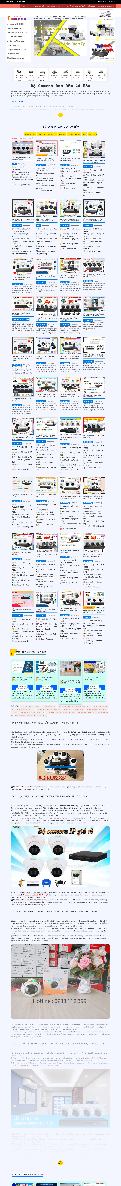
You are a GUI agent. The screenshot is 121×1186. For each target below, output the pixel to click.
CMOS (95, 134)
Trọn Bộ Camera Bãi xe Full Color (46, 555)
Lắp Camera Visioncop (15, 41)
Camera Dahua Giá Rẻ (15, 28)
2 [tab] (60, 53)
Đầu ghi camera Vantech (16, 58)
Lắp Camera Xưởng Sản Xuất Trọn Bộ (21, 314)
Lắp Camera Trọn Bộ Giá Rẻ (22, 138)
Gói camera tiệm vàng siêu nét (22, 610)
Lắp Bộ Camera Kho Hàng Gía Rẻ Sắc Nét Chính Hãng (93, 356)
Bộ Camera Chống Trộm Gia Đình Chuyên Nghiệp (70, 497)
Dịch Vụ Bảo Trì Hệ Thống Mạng (45, 679)
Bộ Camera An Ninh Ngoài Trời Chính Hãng (70, 159)
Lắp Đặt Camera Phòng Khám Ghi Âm (68, 319)
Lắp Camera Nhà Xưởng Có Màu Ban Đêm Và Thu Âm (93, 315)
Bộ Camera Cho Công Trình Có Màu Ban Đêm (94, 275)
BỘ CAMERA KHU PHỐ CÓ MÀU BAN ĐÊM (94, 436)
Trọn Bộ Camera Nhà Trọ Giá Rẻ (45, 277)
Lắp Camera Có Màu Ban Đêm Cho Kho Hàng (69, 276)
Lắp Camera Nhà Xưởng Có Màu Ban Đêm (22, 438)
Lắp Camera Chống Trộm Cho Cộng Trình (21, 279)
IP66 (34, 134)
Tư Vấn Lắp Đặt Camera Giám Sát (75, 6)
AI (44, 134)
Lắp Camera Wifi (26, 6)
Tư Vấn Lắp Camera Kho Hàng (93, 679)
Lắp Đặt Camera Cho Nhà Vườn (21, 400)
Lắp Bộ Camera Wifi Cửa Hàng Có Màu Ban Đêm (92, 220)
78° (56, 134)
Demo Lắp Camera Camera (106, 6)
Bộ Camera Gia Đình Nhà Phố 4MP (21, 553)
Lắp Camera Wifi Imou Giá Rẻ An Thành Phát (70, 682)
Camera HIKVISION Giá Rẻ (17, 32)
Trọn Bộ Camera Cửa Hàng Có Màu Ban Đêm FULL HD (93, 612)
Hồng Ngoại (62, 134)
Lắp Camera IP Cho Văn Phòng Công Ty (92, 396)
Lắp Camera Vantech (15, 37)
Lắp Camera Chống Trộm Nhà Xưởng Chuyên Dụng (70, 357)
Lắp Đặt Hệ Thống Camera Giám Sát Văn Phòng (28, 712)
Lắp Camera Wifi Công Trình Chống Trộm (23, 220)
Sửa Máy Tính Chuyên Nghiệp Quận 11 (22, 679)
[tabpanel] (60, 38)
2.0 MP (84, 134)
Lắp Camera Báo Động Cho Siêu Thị (49, 709)
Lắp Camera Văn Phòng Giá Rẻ (97, 709)
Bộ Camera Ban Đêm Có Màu (61, 126)
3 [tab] (64, 53)
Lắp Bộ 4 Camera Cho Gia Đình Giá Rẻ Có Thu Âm (69, 609)
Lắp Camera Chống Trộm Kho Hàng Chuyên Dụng (93, 497)
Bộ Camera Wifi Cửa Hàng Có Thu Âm (69, 551)
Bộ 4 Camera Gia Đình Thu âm (74, 709)
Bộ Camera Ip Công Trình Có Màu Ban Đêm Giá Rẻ (45, 220)
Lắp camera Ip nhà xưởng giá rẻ (46, 496)
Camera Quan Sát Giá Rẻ (54, 6)
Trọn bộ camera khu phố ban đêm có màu (45, 610)
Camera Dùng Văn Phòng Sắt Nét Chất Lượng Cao (45, 395)
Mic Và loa (28, 134)
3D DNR (39, 134)
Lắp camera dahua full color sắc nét (21, 158)
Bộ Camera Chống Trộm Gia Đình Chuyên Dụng (94, 161)
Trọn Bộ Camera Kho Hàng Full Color (46, 319)
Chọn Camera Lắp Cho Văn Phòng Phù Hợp (60, 712)
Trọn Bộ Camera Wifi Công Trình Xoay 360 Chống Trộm (22, 358)
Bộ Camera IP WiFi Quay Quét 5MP (68, 438)
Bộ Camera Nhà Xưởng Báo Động (22, 495)
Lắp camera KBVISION (15, 24)
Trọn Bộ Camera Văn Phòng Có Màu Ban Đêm (45, 159)
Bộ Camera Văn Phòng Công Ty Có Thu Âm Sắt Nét (70, 395)
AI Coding (77, 134)
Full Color (70, 134)
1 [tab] (57, 53)
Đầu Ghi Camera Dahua (16, 45)
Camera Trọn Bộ (38, 6)
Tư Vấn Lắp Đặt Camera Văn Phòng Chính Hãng (31, 715)
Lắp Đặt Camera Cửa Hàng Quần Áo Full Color (93, 555)
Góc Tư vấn (92, 6)
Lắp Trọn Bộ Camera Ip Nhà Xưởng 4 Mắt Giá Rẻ (74, 706)
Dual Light (50, 134)
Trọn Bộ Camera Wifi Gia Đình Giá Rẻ (45, 357)
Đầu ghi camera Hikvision (16, 49)
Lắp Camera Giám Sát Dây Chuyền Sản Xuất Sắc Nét (69, 220)
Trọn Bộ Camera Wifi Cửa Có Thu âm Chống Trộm (45, 436)
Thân (89, 134)
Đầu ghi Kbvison (13, 54)
